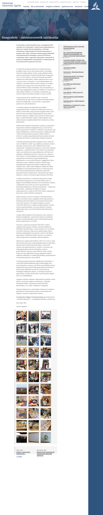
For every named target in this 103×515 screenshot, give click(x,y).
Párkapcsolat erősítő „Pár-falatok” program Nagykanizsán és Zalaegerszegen (73, 78)
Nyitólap (26, 6)
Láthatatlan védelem (69, 68)
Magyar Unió (44, 2)
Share (19, 456)
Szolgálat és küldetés (53, 6)
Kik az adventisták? (37, 6)
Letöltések (87, 6)
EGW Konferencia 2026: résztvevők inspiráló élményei (73, 47)
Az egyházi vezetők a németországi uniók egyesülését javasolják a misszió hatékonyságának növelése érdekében (75, 61)
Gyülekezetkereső (33, 2)
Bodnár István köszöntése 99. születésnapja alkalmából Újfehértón (46, 453)
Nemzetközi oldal (66, 2)
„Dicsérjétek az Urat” (69, 88)
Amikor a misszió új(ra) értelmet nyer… (23, 453)
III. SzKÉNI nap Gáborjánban (72, 84)
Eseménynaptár (54, 2)
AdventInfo (78, 6)
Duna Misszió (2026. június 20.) (73, 92)
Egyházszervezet (67, 6)
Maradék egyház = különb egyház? (74, 101)
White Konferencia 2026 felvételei (73, 97)
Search (83, 2)
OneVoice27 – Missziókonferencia (73, 72)
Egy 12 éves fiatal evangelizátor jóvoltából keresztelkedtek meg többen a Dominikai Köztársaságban (74, 54)
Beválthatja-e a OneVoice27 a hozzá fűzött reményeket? (74, 106)
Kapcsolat (76, 2)
